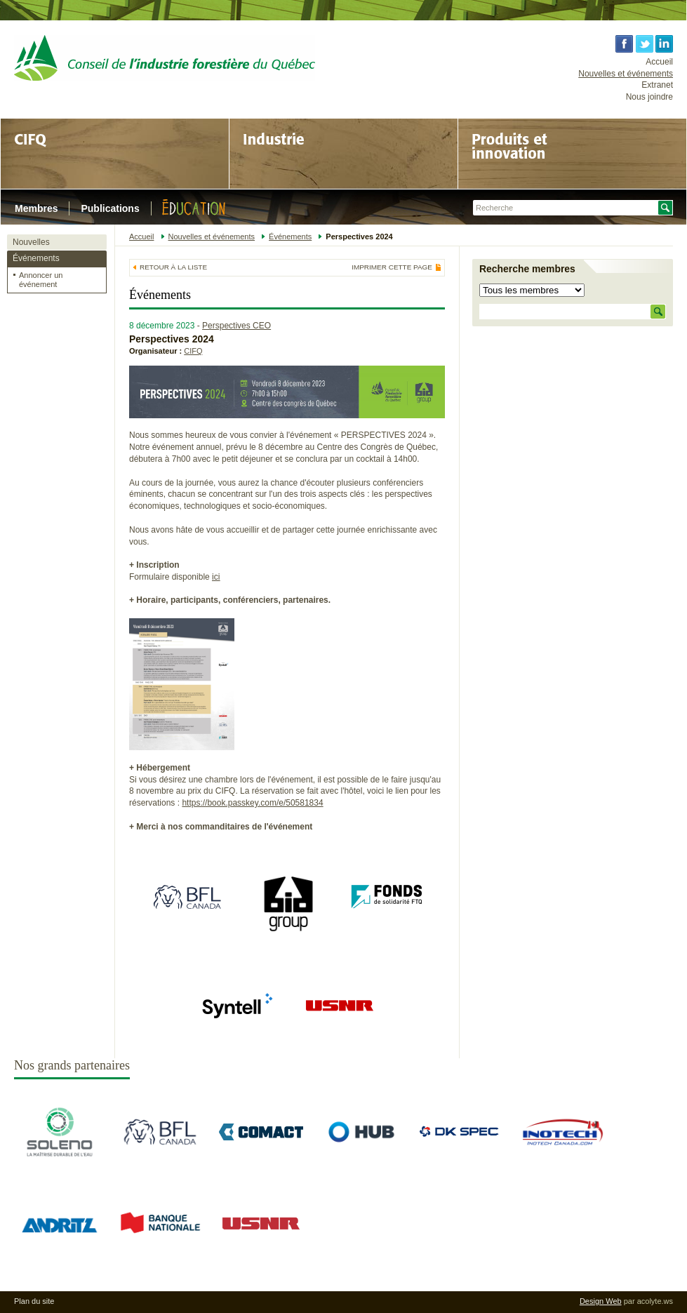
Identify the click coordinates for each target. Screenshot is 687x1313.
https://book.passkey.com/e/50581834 (252, 803)
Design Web (601, 1301)
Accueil (659, 62)
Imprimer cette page (392, 267)
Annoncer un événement (40, 279)
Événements (36, 258)
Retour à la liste (173, 267)
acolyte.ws (655, 1301)
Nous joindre (649, 97)
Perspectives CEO (236, 326)
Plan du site (34, 1301)
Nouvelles (31, 242)
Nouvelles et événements (625, 74)
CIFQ (193, 351)
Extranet (657, 85)
